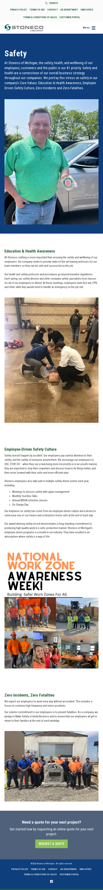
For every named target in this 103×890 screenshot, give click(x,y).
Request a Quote (51, 844)
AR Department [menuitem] (68, 869)
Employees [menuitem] (86, 869)
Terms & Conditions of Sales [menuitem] (40, 874)
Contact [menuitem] (53, 869)
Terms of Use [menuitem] (38, 869)
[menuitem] (51, 881)
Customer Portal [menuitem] (69, 874)
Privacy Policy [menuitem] (19, 869)
